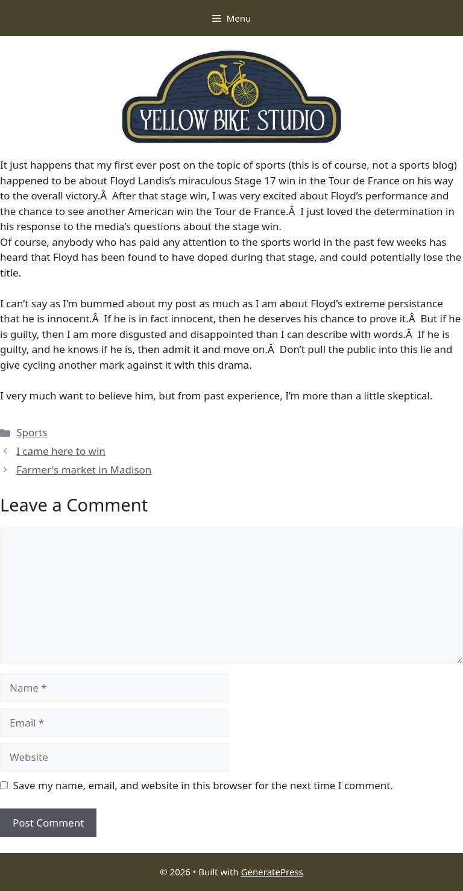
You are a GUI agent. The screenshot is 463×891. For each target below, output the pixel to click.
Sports (31, 432)
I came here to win (61, 451)
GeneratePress (272, 872)
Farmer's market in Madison (83, 470)
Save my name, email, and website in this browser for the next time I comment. (203, 785)
